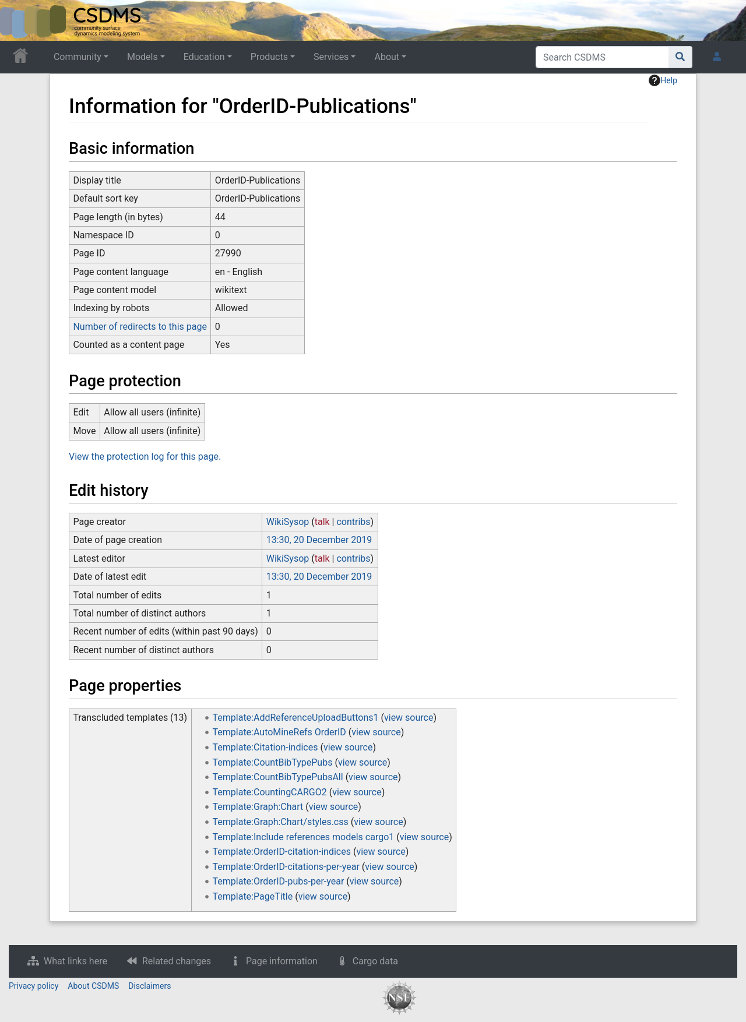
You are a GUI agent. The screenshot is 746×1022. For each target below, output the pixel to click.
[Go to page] (680, 57)
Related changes (176, 961)
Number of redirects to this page (140, 326)
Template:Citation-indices (265, 747)
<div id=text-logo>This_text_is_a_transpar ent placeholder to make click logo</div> (18, 20)
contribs (353, 521)
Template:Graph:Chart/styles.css (281, 821)
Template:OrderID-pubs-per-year (278, 881)
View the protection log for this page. (145, 456)
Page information (282, 961)
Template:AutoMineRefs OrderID (279, 732)
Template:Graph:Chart (258, 806)
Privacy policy (33, 986)
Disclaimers (149, 986)
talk (322, 521)
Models (142, 56)
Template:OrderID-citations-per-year (286, 866)
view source (408, 717)
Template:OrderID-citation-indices (282, 851)
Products (269, 56)
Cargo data (375, 961)
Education (204, 56)
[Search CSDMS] (602, 57)
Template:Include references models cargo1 (304, 837)
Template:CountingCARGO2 (270, 792)
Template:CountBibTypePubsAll (278, 777)
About (386, 56)
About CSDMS (93, 986)
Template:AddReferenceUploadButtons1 (296, 717)
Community (77, 56)
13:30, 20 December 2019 (319, 539)
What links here (75, 961)
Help (663, 80)
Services (331, 56)
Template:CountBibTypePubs (273, 762)
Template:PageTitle (253, 896)
